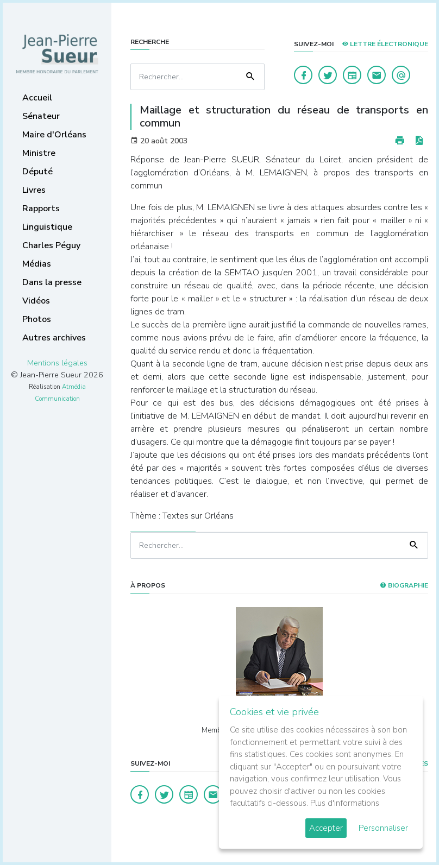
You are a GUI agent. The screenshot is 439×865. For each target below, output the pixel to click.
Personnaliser (383, 828)
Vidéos (36, 301)
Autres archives (54, 338)
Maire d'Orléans (54, 135)
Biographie (404, 585)
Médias (36, 264)
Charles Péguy (51, 245)
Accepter (326, 828)
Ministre (38, 153)
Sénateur (41, 116)
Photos (36, 319)
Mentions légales (57, 362)
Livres (34, 190)
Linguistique (47, 227)
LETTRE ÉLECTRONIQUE (385, 44)
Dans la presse (51, 282)
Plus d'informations (344, 803)
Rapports (41, 208)
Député (37, 172)
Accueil (37, 98)
